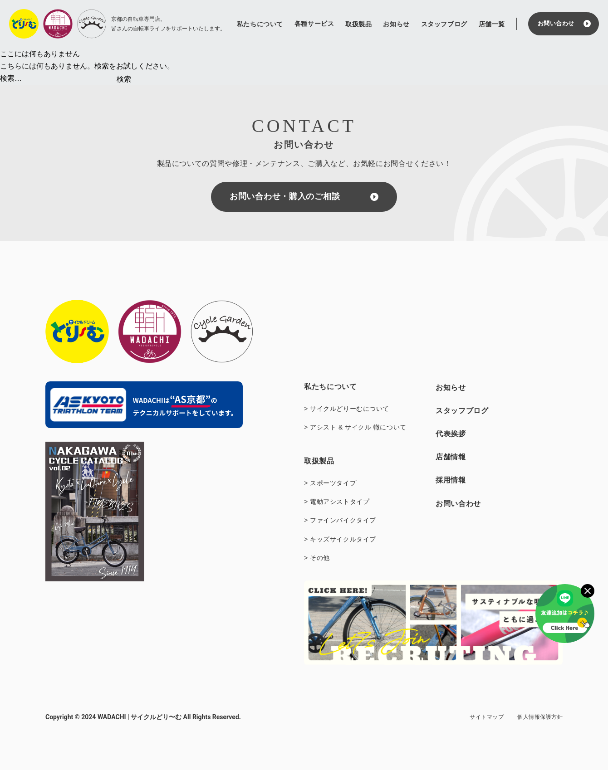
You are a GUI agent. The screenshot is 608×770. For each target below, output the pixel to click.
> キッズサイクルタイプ (340, 539)
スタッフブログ (444, 24)
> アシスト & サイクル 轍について (355, 427)
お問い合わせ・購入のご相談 (285, 196)
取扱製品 (358, 24)
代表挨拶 (451, 434)
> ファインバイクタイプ (340, 520)
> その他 (317, 557)
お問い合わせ (556, 23)
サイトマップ (487, 717)
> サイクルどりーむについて (346, 408)
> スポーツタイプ (330, 483)
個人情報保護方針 (540, 717)
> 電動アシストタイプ (336, 501)
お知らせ (396, 24)
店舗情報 (451, 457)
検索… (11, 78)
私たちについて (260, 24)
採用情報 (451, 480)
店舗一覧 (492, 24)
